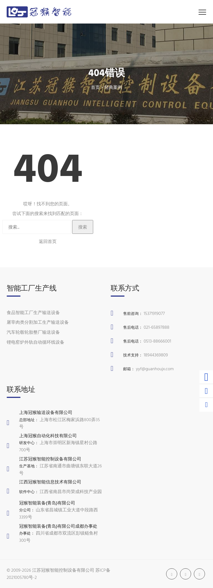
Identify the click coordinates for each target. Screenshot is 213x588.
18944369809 (156, 354)
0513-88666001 (157, 341)
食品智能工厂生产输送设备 (33, 312)
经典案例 (113, 87)
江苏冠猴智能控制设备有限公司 (63, 570)
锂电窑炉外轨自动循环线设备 (35, 342)
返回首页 (48, 241)
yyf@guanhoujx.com (155, 368)
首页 (95, 87)
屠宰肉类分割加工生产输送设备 (38, 322)
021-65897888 (156, 327)
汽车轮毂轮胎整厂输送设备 (33, 332)
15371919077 (154, 313)
